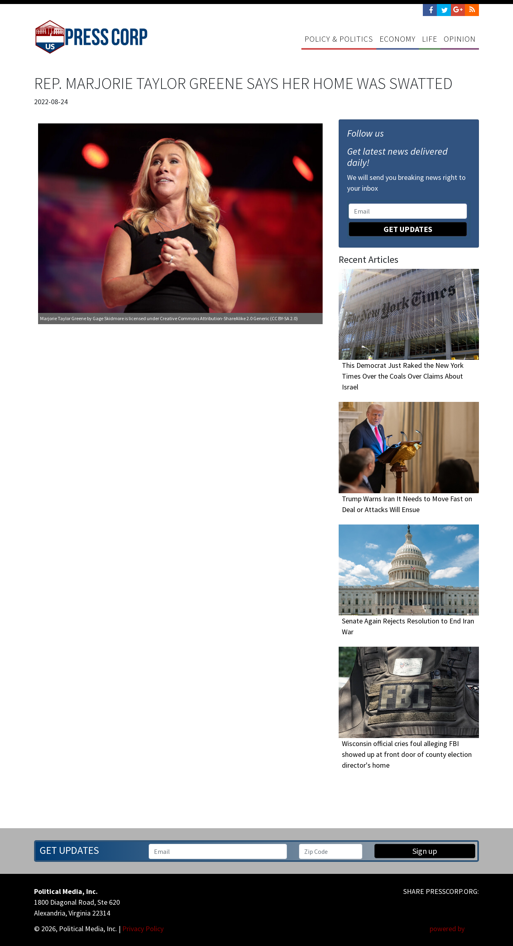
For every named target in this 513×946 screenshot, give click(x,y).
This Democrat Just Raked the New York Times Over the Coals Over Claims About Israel (403, 376)
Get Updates (408, 229)
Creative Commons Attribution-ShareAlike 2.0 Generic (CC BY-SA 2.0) (229, 318)
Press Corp (91, 36)
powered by (454, 928)
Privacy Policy (143, 928)
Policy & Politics (339, 39)
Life (429, 39)
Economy (398, 39)
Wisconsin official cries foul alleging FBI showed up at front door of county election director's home (407, 754)
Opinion (460, 39)
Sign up (424, 851)
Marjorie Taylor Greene (63, 318)
